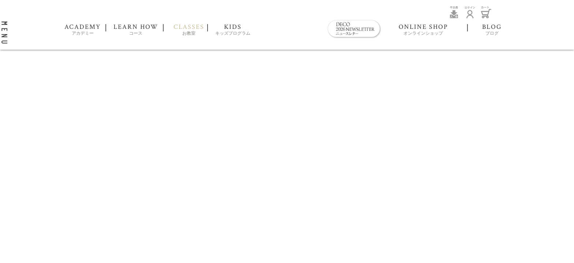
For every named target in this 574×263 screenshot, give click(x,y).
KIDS (232, 30)
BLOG (492, 30)
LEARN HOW (135, 30)
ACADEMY (82, 30)
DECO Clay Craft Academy (289, 23)
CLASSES (189, 30)
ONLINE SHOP (423, 30)
